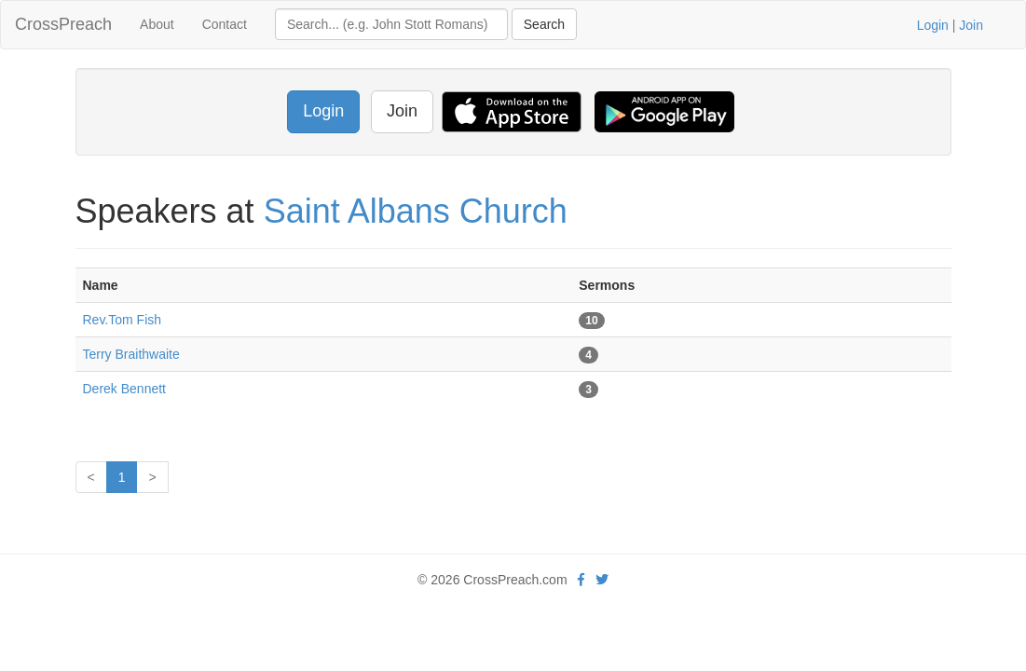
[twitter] (602, 579)
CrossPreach (63, 24)
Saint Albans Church (416, 211)
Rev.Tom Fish (122, 319)
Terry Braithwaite (131, 354)
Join (971, 25)
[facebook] (581, 579)
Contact (224, 24)
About (157, 24)
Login (933, 25)
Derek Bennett (125, 388)
